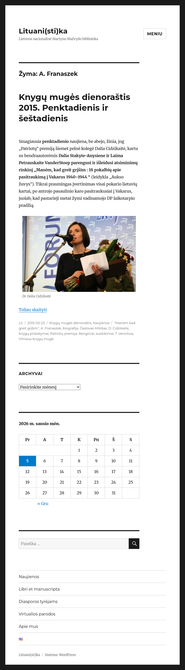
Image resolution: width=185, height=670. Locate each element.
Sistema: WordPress (60, 655)
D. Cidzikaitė (118, 328)
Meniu (155, 33)
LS (21, 323)
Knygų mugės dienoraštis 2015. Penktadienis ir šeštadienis (74, 107)
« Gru (42, 503)
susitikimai (105, 333)
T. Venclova (124, 333)
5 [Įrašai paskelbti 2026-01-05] (27, 460)
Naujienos (101, 323)
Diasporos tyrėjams (38, 601)
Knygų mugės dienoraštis (70, 323)
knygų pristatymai (33, 333)
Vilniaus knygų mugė (36, 339)
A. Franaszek (51, 328)
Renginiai (86, 333)
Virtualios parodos (37, 614)
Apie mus (28, 626)
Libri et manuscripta (39, 589)
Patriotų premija (63, 333)
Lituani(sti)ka (43, 31)
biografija (70, 328)
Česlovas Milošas (93, 328)
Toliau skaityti (33, 309)
